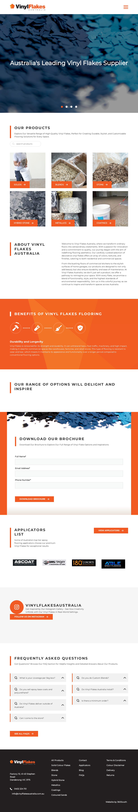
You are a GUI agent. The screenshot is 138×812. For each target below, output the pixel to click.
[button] (62, 107)
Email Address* (69, 472)
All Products (57, 760)
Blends (54, 770)
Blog (81, 770)
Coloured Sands (59, 795)
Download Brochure (34, 499)
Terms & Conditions (116, 760)
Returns (110, 775)
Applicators (84, 765)
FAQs (81, 775)
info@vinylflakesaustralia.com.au (23, 793)
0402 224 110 (18, 789)
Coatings (55, 790)
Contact (83, 760)
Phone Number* (69, 483)
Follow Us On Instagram (31, 616)
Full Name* (69, 460)
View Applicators (111, 530)
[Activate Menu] (126, 7)
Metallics (55, 785)
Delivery (110, 770)
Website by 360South (116, 802)
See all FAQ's (24, 733)
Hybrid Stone (57, 780)
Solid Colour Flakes (60, 765)
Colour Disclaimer (115, 765)
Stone (54, 775)
